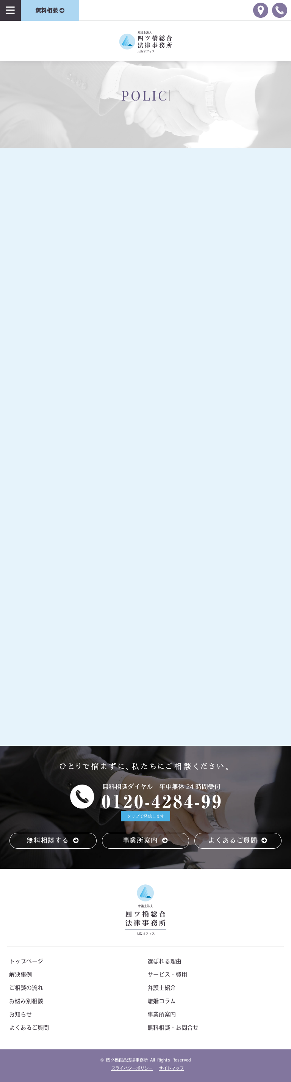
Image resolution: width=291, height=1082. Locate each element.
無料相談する (53, 840)
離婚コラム (161, 1001)
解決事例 (20, 974)
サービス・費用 (167, 974)
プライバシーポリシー (132, 1068)
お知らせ (20, 1014)
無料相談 (49, 10)
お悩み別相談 (26, 1001)
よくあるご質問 (238, 840)
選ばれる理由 (164, 961)
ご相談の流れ (26, 988)
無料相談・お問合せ (173, 1027)
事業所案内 (145, 840)
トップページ (26, 961)
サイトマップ (171, 1068)
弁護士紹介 (161, 988)
